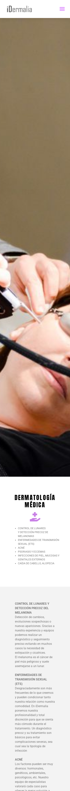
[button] (62, 9)
